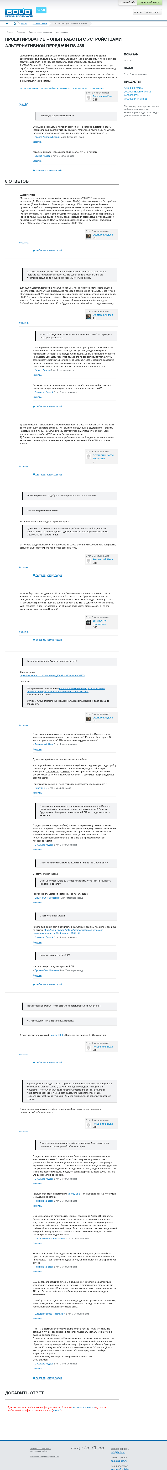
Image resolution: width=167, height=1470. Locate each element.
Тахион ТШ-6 (57, 1035)
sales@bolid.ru (119, 1460)
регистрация (152, 12)
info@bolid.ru (118, 1452)
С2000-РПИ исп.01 (98, 88)
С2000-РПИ (77, 88)
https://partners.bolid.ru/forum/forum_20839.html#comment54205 (52, 675)
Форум (24, 23)
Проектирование (40, 23)
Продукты (21, 32)
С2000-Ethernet (29, 88)
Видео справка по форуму (40, 32)
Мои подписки (62, 32)
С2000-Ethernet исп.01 (54, 88)
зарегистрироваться (83, 1407)
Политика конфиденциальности (44, 1456)
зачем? (57, 1410)
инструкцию (74, 1193)
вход (139, 12)
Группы (10, 32)
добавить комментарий (49, 170)
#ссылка (23, 104)
